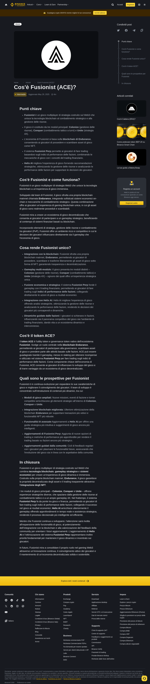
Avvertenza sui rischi (42, 638)
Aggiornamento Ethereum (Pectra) (132, 612)
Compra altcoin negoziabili (129, 644)
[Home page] (17, 5)
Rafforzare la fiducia (42, 628)
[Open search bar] (112, 5)
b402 (65, 660)
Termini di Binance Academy (72, 679)
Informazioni (39, 599)
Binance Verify (97, 649)
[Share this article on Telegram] (134, 30)
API (93, 646)
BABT (65, 622)
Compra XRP (124, 634)
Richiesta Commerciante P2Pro (74, 643)
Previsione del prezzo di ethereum (132, 624)
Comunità (38, 635)
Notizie (37, 609)
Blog (36, 632)
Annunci (38, 605)
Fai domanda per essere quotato (75, 647)
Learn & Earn (125, 599)
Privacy (37, 625)
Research (66, 625)
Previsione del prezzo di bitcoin (131, 621)
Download (95, 599)
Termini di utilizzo (41, 679)
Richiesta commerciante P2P (73, 640)
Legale (37, 615)
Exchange (67, 599)
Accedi (120, 5)
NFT (64, 619)
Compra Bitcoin (125, 627)
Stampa (38, 612)
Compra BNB (124, 631)
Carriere (38, 602)
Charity (65, 628)
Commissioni (96, 642)
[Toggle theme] (144, 4)
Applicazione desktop (99, 602)
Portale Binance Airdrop (100, 656)
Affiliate (94, 605)
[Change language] (139, 5)
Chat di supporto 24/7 (99, 630)
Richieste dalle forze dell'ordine (103, 659)
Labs (65, 653)
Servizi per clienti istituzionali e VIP (76, 650)
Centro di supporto (98, 634)
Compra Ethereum (126, 641)
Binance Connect (69, 656)
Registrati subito (131, 203)
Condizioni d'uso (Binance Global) (47, 619)
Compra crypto (68, 602)
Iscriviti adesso (100, 13)
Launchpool (67, 615)
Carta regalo (67, 612)
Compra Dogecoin (126, 637)
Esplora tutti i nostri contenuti (75, 581)
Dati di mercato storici (99, 615)
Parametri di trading (99, 652)
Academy (66, 609)
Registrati (130, 5)
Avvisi (37, 641)
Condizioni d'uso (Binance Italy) (46, 622)
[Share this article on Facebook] (126, 30)
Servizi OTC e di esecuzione (102, 612)
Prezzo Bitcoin (125, 605)
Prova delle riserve (98, 619)
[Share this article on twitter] (118, 30)
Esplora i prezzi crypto (128, 602)
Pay (64, 605)
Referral (95, 609)
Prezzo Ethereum (126, 609)
